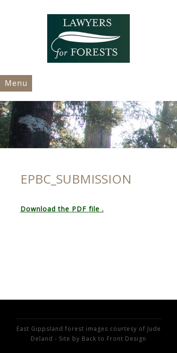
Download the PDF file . (62, 208)
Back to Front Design (114, 339)
